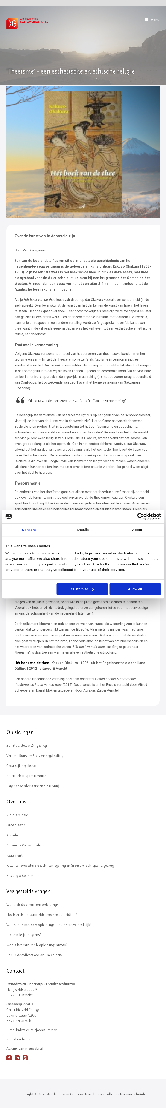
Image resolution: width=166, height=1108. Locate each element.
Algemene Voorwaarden (24, 845)
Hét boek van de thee (32, 663)
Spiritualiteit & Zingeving (26, 745)
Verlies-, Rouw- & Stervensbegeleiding (34, 755)
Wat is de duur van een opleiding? (32, 904)
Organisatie (15, 825)
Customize (82, 589)
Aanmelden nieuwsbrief (24, 1048)
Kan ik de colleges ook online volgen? (34, 955)
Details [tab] (83, 530)
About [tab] (137, 530)
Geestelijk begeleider (21, 765)
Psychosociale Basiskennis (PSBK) (32, 786)
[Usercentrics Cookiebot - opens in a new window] (140, 516)
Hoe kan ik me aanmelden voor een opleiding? (41, 914)
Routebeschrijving (20, 1039)
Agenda (12, 835)
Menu (152, 20)
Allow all (135, 589)
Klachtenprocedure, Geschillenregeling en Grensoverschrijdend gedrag (60, 865)
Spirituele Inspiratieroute (26, 776)
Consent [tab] (29, 530)
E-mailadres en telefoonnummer (31, 1030)
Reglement (14, 855)
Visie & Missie (17, 815)
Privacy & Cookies (20, 875)
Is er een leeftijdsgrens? (23, 935)
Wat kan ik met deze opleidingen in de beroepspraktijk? (48, 925)
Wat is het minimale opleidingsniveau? (37, 945)
